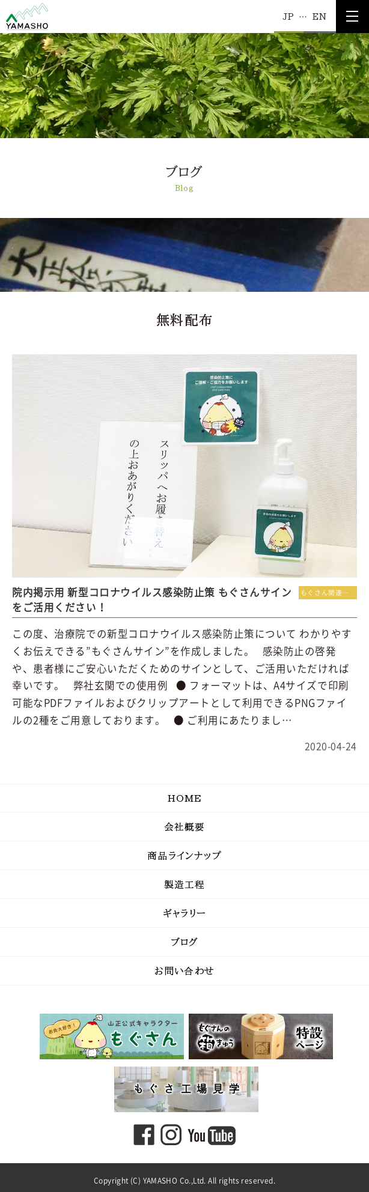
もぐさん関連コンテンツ (328, 593)
